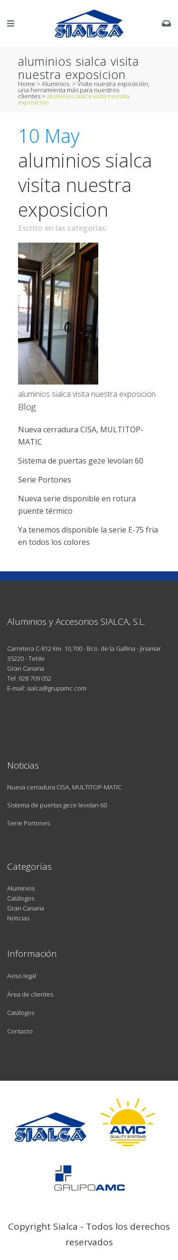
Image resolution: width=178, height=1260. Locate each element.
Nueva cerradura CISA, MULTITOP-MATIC (64, 787)
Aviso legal (21, 975)
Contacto (20, 1031)
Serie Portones (44, 479)
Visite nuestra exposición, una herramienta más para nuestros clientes (84, 89)
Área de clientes (30, 994)
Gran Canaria (25, 908)
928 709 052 (35, 678)
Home (26, 83)
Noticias (18, 918)
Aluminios (55, 83)
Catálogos (20, 898)
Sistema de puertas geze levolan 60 (80, 460)
